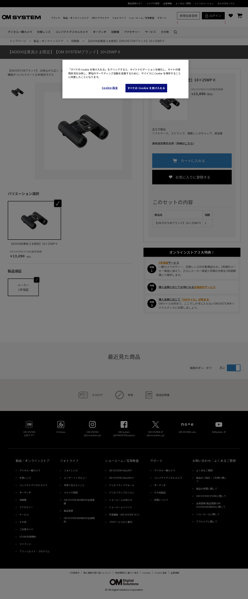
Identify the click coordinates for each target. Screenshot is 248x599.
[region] (125, 79)
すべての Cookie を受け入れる (146, 88)
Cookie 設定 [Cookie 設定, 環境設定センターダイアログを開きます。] (110, 88)
